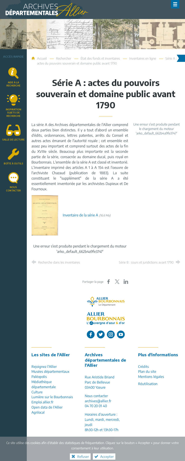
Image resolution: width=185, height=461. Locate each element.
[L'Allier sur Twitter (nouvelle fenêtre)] (101, 334)
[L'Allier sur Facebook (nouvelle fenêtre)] (91, 334)
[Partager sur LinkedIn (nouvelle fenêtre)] (126, 281)
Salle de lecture (13, 139)
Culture (37, 392)
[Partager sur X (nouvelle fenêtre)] (117, 281)
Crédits (143, 366)
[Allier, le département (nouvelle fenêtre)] (106, 302)
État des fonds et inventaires (100, 58)
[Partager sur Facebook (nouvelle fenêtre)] (108, 281)
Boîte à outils (13, 163)
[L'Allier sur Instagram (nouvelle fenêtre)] (111, 334)
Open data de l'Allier (46, 407)
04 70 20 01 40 (96, 406)
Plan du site (147, 371)
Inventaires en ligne (142, 58)
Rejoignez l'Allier (44, 366)
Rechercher (63, 58)
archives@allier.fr (98, 401)
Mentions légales (151, 376)
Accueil (42, 58)
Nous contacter (13, 189)
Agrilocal (38, 412)
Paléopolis (39, 376)
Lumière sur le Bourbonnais (52, 397)
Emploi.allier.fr (42, 402)
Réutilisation (148, 383)
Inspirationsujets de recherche (13, 112)
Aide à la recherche (13, 84)
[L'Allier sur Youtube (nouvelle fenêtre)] (121, 334)
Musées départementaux (50, 371)
